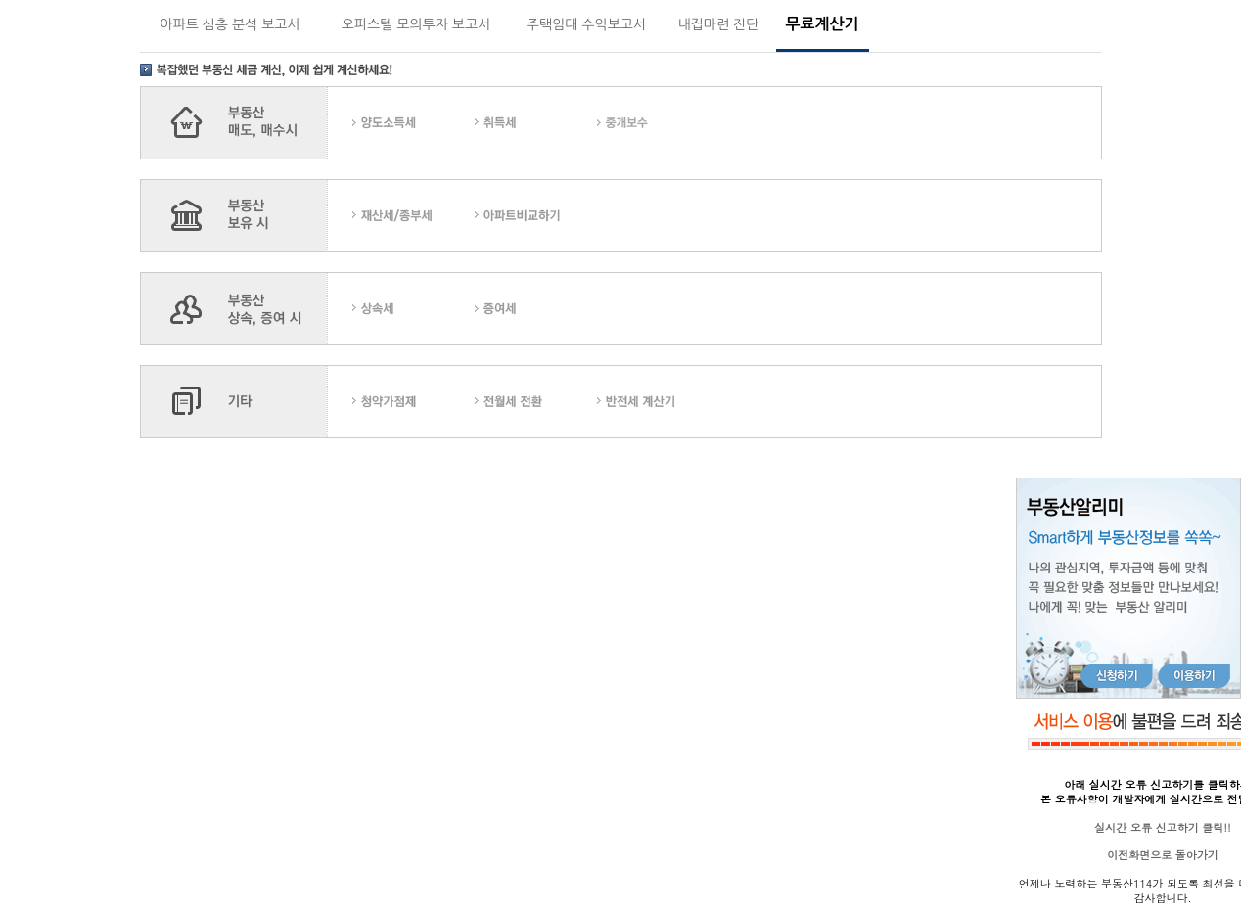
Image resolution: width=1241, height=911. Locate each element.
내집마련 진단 (718, 24)
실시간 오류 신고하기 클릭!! (1162, 827)
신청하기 (1116, 676)
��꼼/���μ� (413, 215)
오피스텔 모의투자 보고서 (416, 24)
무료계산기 (821, 24)
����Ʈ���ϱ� (536, 215)
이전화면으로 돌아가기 (1162, 854)
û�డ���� (413, 401)
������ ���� (658, 401)
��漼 (536, 122)
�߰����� (658, 122)
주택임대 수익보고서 (586, 24)
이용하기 (1194, 676)
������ (536, 308)
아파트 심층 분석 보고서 (229, 24)
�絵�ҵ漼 (413, 122)
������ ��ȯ (536, 401)
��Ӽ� (413, 308)
